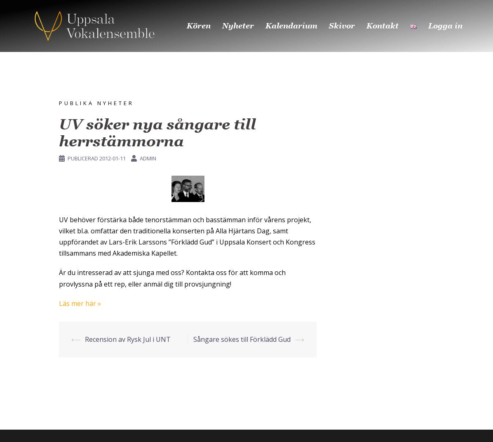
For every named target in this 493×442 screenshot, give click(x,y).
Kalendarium (291, 25)
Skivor (342, 25)
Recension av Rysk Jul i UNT (128, 339)
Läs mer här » (80, 303)
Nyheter (238, 25)
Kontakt (382, 25)
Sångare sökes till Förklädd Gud (242, 339)
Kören (199, 25)
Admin (148, 158)
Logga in (445, 25)
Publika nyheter (96, 103)
